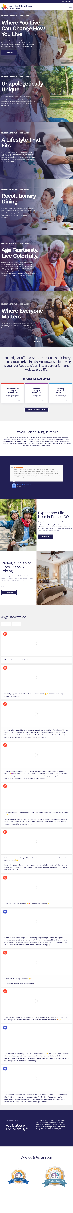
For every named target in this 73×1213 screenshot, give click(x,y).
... (45, 737)
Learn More (9, 52)
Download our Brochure (36, 409)
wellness (54, 526)
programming (50, 524)
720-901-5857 (67, 1)
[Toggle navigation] (70, 7)
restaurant (59, 522)
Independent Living (62, 439)
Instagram (16, 624)
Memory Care (21, 441)
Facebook (6, 624)
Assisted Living (8, 441)
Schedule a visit (45, 1135)
